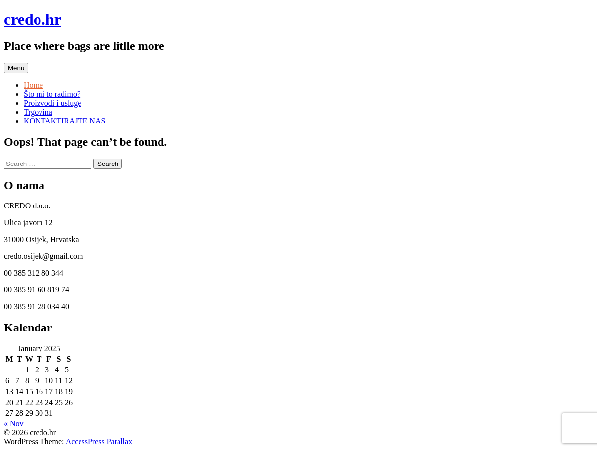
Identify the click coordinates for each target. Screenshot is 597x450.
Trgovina (38, 112)
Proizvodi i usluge (52, 103)
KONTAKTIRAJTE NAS (64, 121)
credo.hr (32, 19)
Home (33, 85)
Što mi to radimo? (52, 94)
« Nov (14, 423)
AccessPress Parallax (99, 441)
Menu (16, 68)
